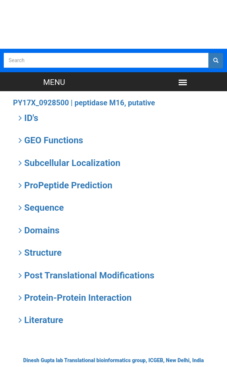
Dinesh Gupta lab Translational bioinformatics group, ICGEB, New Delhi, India (113, 360)
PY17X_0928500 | (84, 102)
